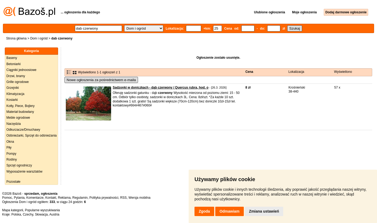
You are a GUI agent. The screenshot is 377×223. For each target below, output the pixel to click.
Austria (54, 214)
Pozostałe (13, 182)
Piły (8, 147)
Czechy (28, 214)
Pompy (11, 154)
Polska (16, 214)
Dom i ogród (38, 38)
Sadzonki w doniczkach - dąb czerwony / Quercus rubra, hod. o (160, 87)
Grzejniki (12, 88)
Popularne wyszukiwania (42, 210)
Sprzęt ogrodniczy (19, 165)
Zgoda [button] (204, 211)
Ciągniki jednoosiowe (21, 70)
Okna (10, 142)
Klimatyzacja (15, 94)
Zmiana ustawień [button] (264, 211)
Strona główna (16, 38)
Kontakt (50, 198)
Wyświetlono (343, 72)
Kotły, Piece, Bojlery (20, 106)
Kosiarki (12, 100)
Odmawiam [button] (230, 211)
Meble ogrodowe (18, 118)
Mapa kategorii (12, 210)
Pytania (19, 198)
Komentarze (35, 198)
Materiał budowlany (20, 112)
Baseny (11, 58)
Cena (249, 72)
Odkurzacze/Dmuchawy (23, 130)
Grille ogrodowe (17, 82)
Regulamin (80, 198)
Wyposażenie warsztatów (24, 171)
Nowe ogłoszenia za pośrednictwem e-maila (101, 80)
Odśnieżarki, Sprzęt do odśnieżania (31, 135)
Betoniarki (13, 64)
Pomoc (7, 198)
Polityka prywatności (104, 198)
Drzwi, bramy (15, 76)
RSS (123, 198)
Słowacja (41, 214)
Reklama (64, 198)
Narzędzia (13, 124)
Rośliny (11, 159)
